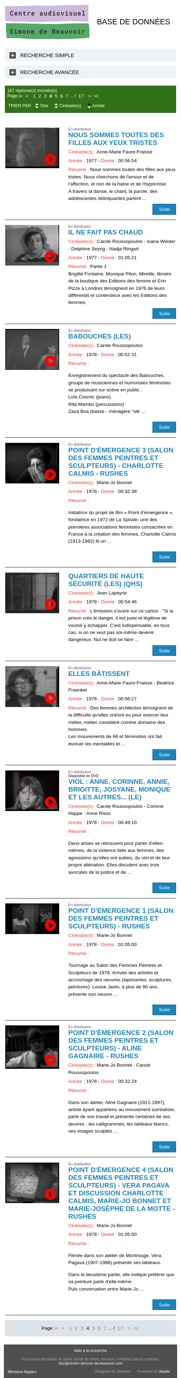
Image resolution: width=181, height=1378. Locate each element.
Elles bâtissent (99, 673)
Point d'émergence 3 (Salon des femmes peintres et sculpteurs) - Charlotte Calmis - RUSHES (120, 461)
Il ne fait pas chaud (105, 232)
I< (21, 96)
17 (81, 96)
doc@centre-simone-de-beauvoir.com (90, 1363)
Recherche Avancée (49, 72)
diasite (164, 1371)
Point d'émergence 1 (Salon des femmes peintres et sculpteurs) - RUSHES (120, 918)
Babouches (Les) (99, 336)
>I (96, 96)
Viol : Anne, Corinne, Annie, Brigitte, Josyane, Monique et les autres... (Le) (119, 789)
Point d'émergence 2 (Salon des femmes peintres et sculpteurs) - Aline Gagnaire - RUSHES (120, 1044)
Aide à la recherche (90, 1350)
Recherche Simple (47, 55)
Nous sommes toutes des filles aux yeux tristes (116, 138)
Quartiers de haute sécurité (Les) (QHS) (106, 579)
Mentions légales (22, 1372)
